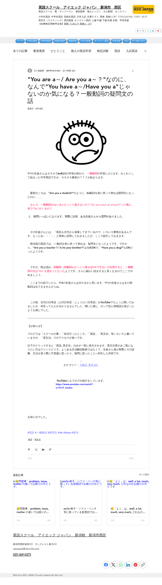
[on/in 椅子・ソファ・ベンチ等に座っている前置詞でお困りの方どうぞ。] (81, 491)
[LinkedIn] (128, 564)
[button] (145, 51)
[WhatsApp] (120, 564)
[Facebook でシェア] (29, 449)
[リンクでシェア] (50, 449)
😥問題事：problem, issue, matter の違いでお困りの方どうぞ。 (33, 510)
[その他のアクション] (133, 70)
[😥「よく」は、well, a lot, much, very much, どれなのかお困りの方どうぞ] (128, 491)
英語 (117, 51)
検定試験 (103, 51)
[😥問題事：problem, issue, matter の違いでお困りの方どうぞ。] (34, 491)
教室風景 (39, 51)
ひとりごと (58, 51)
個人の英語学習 (81, 51)
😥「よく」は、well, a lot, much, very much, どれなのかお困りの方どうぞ (128, 510)
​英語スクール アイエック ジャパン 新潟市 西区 (80, 7)
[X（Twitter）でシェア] (36, 449)
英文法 (38, 439)
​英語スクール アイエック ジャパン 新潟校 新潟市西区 (59, 535)
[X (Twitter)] (143, 31)
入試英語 (132, 51)
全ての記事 (20, 51)
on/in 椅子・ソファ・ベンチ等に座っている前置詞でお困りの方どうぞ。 (80, 510)
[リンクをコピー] (143, 564)
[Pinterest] (158, 31)
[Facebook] (138, 31)
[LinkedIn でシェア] (43, 449)
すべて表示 (144, 474)
